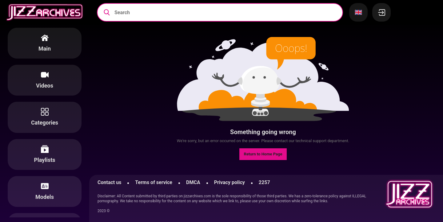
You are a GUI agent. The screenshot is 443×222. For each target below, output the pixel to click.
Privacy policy (229, 182)
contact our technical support (300, 140)
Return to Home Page (263, 154)
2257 (264, 182)
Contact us (109, 182)
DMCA (193, 182)
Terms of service (153, 182)
